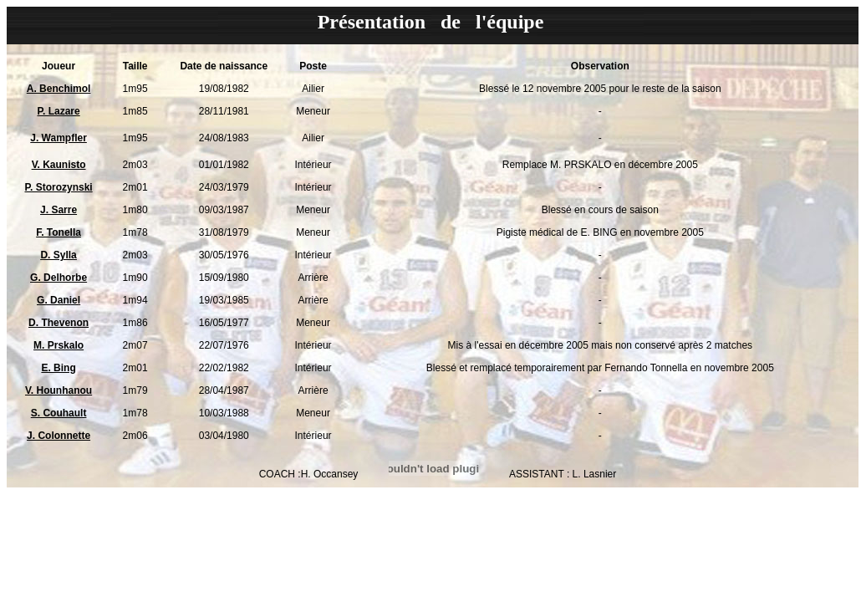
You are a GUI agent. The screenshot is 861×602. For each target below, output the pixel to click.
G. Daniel (58, 300)
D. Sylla (58, 255)
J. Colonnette (58, 435)
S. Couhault (59, 413)
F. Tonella (58, 232)
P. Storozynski (59, 187)
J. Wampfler (58, 138)
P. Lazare (59, 111)
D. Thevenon (58, 323)
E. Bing (58, 368)
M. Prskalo (58, 345)
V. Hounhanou (58, 390)
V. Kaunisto (59, 165)
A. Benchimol (59, 88)
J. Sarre (58, 210)
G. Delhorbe (58, 277)
